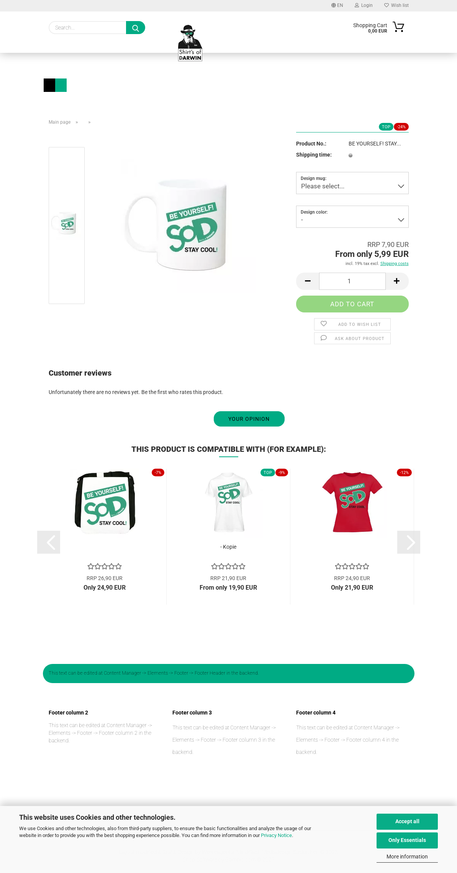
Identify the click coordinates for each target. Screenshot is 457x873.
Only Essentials (407, 840)
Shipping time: (314, 155)
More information (407, 856)
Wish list (396, 5)
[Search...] (135, 27)
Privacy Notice (276, 835)
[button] (307, 281)
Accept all (407, 821)
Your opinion (249, 419)
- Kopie (228, 547)
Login (364, 5)
